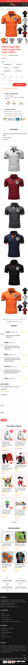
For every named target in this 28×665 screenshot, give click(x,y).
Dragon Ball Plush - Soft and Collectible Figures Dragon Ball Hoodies (20, 443)
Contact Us (3, 634)
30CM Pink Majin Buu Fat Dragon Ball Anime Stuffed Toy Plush (7, 490)
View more (14, 522)
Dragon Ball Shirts (10, 9)
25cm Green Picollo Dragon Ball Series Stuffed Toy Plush (6, 512)
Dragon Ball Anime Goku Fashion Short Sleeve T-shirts (20, 467)
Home (2, 9)
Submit (3, 420)
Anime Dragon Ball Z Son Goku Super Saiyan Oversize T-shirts (20, 566)
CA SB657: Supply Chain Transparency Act (11, 621)
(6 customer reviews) (13, 55)
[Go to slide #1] (4, 40)
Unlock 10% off (25, 659)
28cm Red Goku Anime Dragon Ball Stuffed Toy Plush (20, 490)
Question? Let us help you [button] (21, 663)
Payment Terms (4, 630)
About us (3, 613)
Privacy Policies (4, 617)
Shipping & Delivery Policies (7, 628)
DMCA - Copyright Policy (6, 619)
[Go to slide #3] (19, 40)
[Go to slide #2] (12, 40)
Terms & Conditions (5, 615)
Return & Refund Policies (6, 632)
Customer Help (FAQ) (6, 636)
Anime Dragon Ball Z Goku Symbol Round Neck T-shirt (6, 566)
